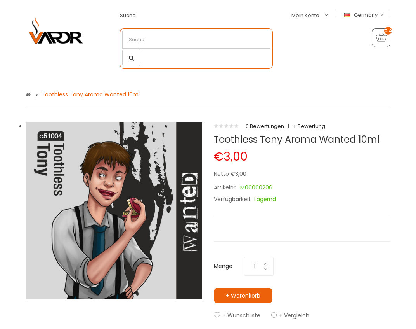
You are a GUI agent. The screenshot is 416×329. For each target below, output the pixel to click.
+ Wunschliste (241, 315)
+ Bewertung (309, 126)
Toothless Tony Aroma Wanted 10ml (91, 94)
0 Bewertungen (265, 126)
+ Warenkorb (243, 295)
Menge (223, 266)
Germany (364, 15)
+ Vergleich (294, 315)
